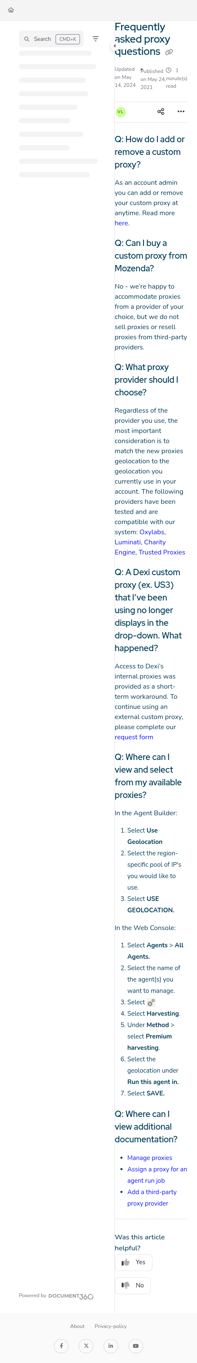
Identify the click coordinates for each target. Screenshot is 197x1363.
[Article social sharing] (161, 112)
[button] (51, 38)
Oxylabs (151, 532)
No (133, 1285)
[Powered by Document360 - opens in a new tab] (56, 1295)
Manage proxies (150, 1158)
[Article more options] (181, 112)
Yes (134, 1262)
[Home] (11, 10)
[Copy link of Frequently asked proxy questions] (169, 52)
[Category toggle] (115, 46)
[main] (151, 667)
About (77, 1326)
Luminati (128, 542)
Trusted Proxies (161, 552)
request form (134, 737)
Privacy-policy (111, 1326)
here (121, 223)
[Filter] (96, 39)
